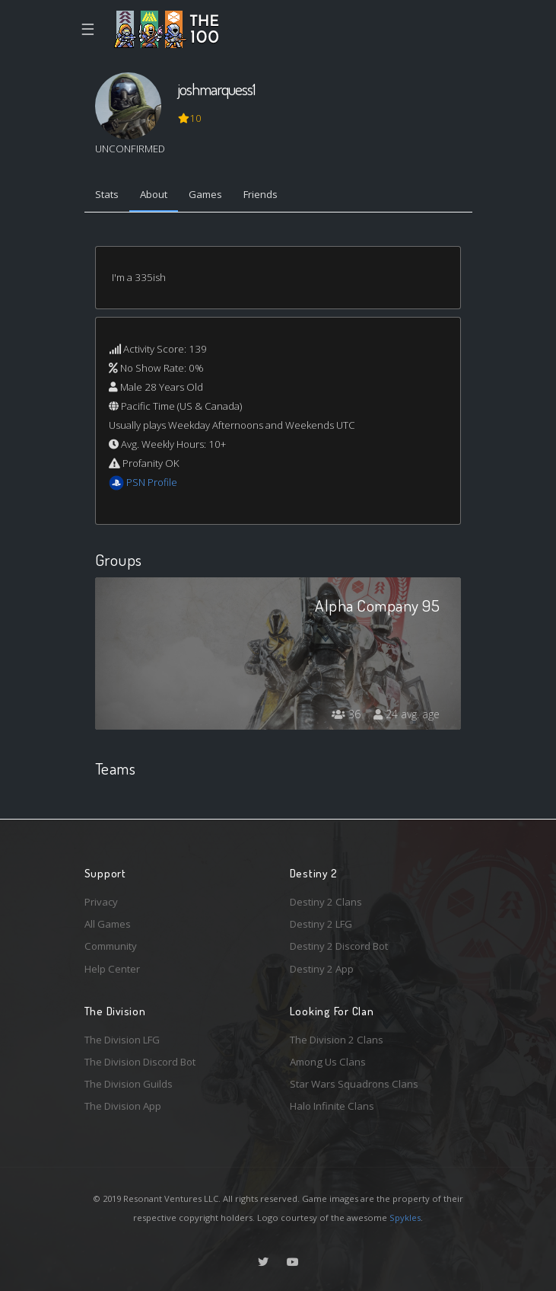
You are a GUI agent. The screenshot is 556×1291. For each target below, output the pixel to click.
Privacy (101, 902)
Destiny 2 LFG (321, 924)
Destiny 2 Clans (326, 902)
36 (346, 714)
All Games (107, 924)
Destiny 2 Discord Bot (339, 946)
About (153, 194)
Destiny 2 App (322, 969)
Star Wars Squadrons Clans (354, 1084)
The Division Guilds (128, 1084)
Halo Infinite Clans (332, 1106)
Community (110, 946)
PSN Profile (151, 482)
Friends (260, 194)
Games (205, 194)
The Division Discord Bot (139, 1062)
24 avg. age (406, 714)
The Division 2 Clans (336, 1040)
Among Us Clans (328, 1062)
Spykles (405, 1217)
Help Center (112, 969)
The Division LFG (122, 1040)
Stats (107, 194)
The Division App (122, 1106)
